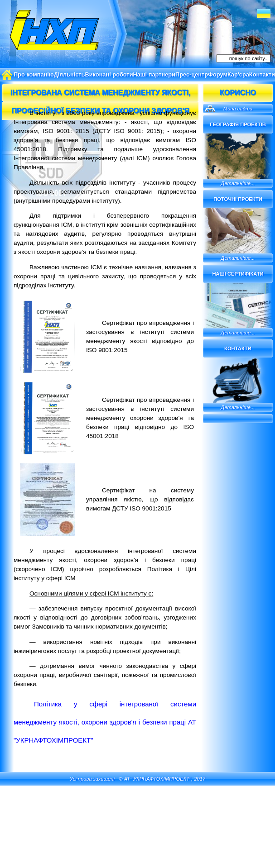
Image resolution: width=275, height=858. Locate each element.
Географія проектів (238, 124)
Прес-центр (191, 74)
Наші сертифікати (237, 273)
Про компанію (34, 74)
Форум (217, 74)
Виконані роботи (109, 74)
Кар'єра (238, 74)
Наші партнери (154, 74)
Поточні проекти (237, 199)
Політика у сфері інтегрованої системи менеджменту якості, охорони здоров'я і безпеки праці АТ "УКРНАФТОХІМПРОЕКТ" (105, 722)
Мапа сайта (238, 108)
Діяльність (69, 74)
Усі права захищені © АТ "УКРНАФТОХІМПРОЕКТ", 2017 (137, 779)
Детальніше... (238, 183)
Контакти (237, 348)
